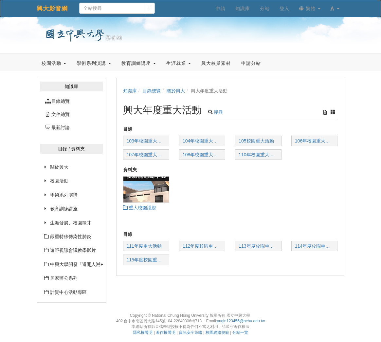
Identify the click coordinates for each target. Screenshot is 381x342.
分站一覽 (240, 332)
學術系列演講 (64, 195)
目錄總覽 (151, 90)
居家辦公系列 (61, 278)
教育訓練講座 (64, 208)
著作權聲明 (165, 332)
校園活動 (59, 180)
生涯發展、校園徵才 (70, 222)
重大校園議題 (139, 207)
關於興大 (59, 167)
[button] (334, 8)
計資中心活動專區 (65, 292)
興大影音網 (52, 8)
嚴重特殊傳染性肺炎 (67, 236)
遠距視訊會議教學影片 (70, 250)
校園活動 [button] (54, 63)
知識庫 (130, 90)
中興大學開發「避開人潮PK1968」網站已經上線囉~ (73, 264)
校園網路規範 (217, 332)
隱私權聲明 (143, 332)
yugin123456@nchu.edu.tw (241, 321)
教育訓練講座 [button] (138, 63)
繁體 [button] (309, 8)
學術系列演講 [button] (94, 63)
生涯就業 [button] (178, 63)
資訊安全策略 (190, 332)
